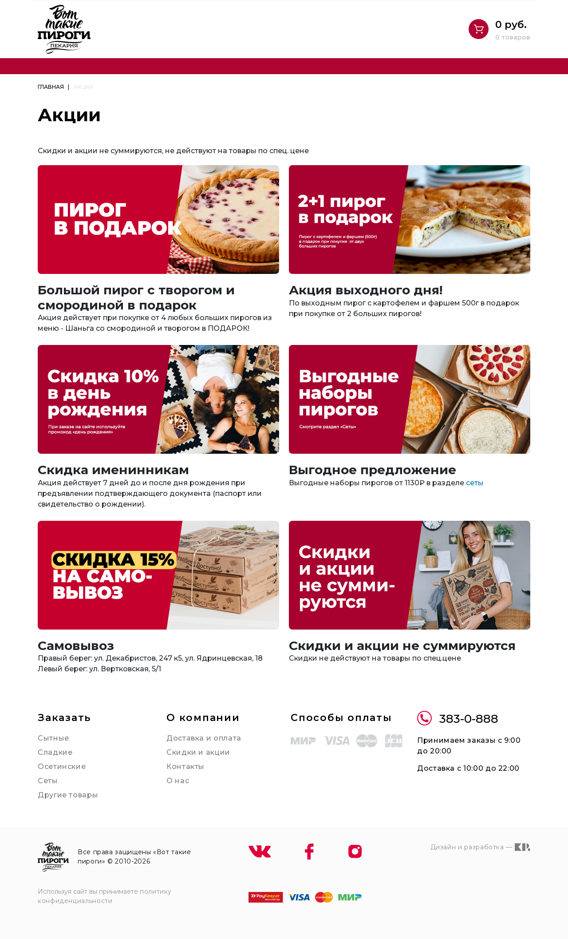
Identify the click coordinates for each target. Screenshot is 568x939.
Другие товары (68, 795)
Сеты (48, 781)
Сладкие (55, 752)
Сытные (53, 738)
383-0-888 (457, 719)
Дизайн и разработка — (480, 847)
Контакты (185, 766)
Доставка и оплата (203, 738)
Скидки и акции (198, 752)
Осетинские (62, 766)
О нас (177, 781)
